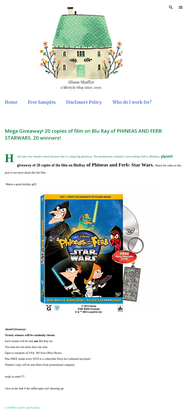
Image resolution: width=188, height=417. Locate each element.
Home (11, 102)
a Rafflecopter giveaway (22, 407)
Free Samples (42, 102)
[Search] (170, 7)
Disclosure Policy (84, 102)
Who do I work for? (131, 102)
